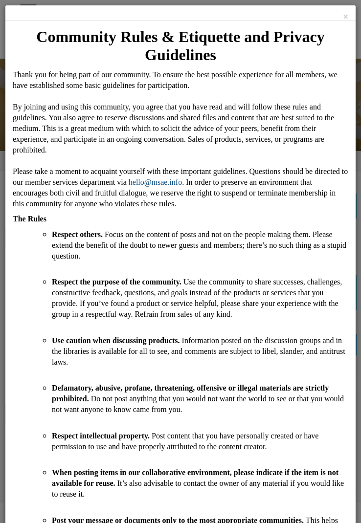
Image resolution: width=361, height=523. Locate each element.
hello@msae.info (155, 182)
